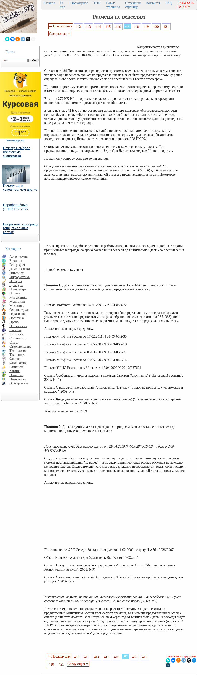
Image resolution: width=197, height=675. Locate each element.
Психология (18, 326)
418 (136, 27)
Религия (15, 330)
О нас (62, 5)
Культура (16, 285)
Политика (16, 318)
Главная (49, 3)
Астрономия (18, 256)
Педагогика (17, 314)
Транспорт (17, 355)
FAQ (169, 3)
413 (88, 27)
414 (98, 27)
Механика (16, 305)
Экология (16, 375)
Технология (18, 350)
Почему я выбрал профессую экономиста (16, 152)
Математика (18, 297)
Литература (17, 289)
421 (166, 27)
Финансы (16, 367)
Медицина (17, 301)
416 (118, 27)
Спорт (14, 342)
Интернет (16, 273)
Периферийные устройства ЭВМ (16, 207)
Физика (14, 359)
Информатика (19, 277)
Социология (18, 338)
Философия (18, 363)
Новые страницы (113, 5)
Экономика (17, 379)
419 (146, 27)
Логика (14, 293)
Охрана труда (19, 310)
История (15, 281)
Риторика (16, 334)
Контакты (153, 3)
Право (14, 322)
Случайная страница (133, 5)
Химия (14, 371)
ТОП (96, 3)
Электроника (19, 383)
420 (156, 27)
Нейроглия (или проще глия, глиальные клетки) (20, 228)
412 (78, 27)
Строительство (20, 346)
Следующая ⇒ (59, 33)
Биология (16, 261)
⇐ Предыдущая (60, 26)
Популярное (79, 3)
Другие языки (19, 269)
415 (108, 27)
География (17, 265)
